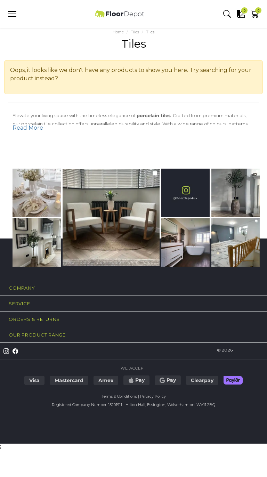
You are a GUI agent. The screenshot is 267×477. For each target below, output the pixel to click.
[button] (227, 14)
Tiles (135, 32)
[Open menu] (12, 14)
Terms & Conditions (119, 396)
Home (118, 32)
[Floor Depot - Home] (119, 13)
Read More (28, 128)
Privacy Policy (153, 396)
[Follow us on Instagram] (4, 351)
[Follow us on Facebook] (13, 351)
